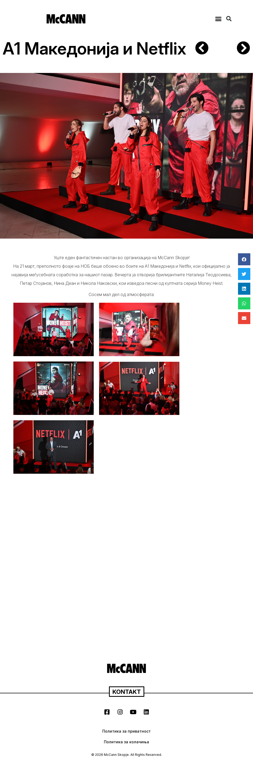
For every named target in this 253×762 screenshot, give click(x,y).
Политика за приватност (126, 731)
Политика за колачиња (126, 742)
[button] (218, 19)
